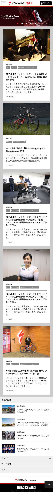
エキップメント (15, 364)
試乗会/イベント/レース (19, 141)
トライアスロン (15, 210)
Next (51, 16)
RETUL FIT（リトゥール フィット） (27, 67)
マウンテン (9, 141)
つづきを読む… (11, 96)
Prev (1, 16)
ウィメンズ (14, 67)
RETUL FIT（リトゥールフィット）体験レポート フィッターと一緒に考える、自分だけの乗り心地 (26, 77)
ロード (7, 67)
